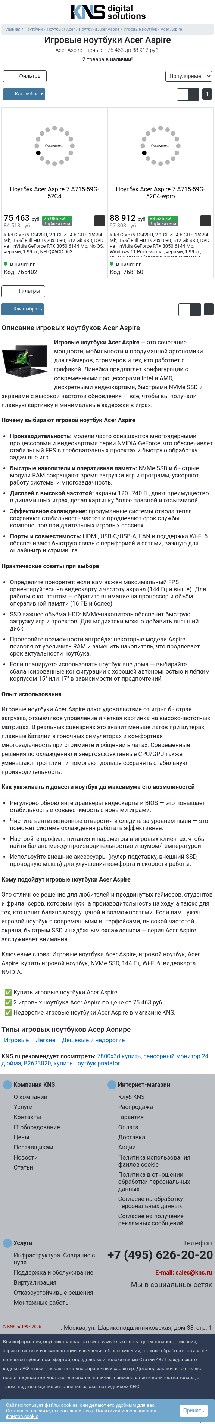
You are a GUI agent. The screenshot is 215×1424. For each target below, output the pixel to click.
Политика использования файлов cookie (154, 1161)
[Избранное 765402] (99, 267)
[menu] (7, 12)
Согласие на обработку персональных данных (150, 1202)
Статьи (23, 1167)
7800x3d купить (119, 1056)
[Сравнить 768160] (193, 267)
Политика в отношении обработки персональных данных (154, 1181)
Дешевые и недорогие (93, 1040)
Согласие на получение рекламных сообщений (151, 1220)
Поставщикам (33, 1147)
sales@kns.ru (194, 1272)
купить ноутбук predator (87, 1063)
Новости (26, 1157)
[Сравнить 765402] (87, 267)
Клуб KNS (131, 1096)
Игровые (16, 1040)
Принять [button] (193, 1411)
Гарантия (131, 1117)
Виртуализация (35, 1282)
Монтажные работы (42, 1302)
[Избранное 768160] (205, 267)
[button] (182, 94)
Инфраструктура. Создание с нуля (54, 1259)
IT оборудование (37, 1127)
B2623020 (37, 1063)
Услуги (23, 1107)
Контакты (27, 1117)
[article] (24, 94)
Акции (127, 1147)
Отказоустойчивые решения (53, 1292)
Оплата (128, 1127)
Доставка (131, 1137)
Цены (21, 1137)
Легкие (45, 1040)
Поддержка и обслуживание (53, 1272)
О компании (30, 1096)
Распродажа (135, 1107)
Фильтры (25, 76)
